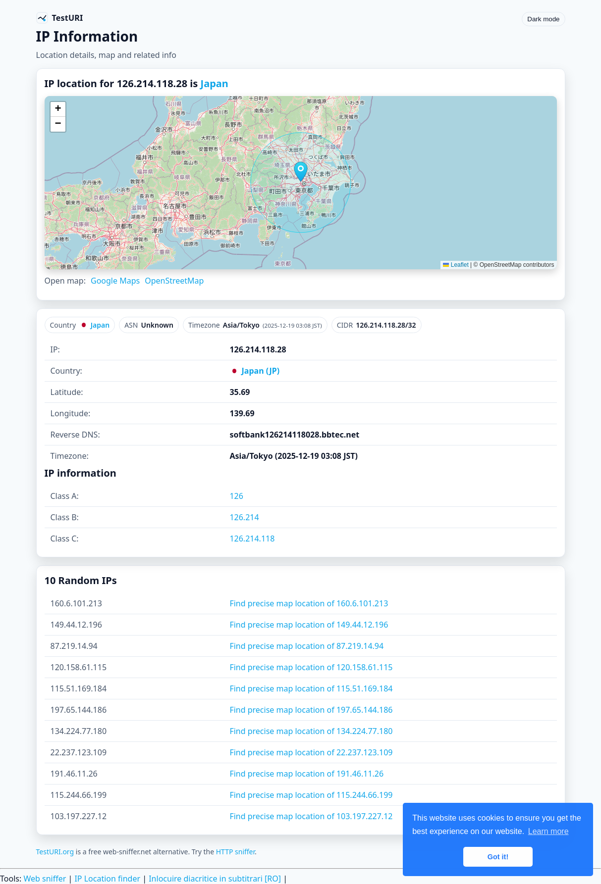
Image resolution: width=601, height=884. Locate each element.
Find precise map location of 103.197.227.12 (310, 816)
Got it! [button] (498, 857)
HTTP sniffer (235, 851)
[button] (301, 172)
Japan (214, 83)
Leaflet (455, 264)
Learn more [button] (548, 831)
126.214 (244, 517)
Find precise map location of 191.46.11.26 (306, 773)
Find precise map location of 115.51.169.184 (310, 688)
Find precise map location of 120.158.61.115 (310, 667)
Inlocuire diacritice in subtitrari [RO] (215, 878)
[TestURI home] (59, 18)
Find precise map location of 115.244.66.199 (310, 794)
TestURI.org (55, 851)
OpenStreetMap (174, 280)
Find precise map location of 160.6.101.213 (308, 603)
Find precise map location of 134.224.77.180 (310, 731)
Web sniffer (44, 878)
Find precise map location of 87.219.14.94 (306, 645)
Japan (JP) (254, 370)
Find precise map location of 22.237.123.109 (310, 752)
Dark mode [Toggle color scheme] (543, 19)
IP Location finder (107, 878)
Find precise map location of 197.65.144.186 (310, 709)
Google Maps (115, 280)
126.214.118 (251, 538)
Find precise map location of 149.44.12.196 (308, 624)
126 (236, 496)
